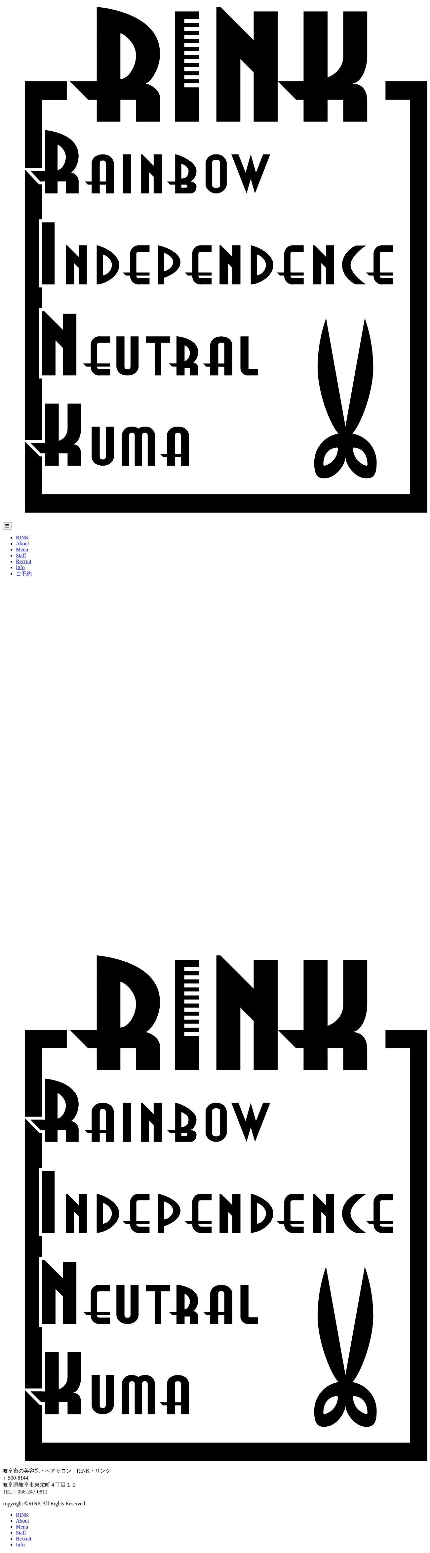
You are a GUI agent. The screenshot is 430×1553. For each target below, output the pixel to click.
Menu (22, 549)
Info (20, 567)
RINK (22, 537)
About (22, 543)
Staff (21, 555)
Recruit (23, 561)
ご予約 (24, 573)
